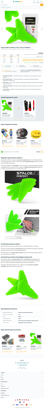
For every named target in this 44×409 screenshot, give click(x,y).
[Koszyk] (41, 1)
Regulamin (3, 393)
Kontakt (2, 379)
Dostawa (2, 386)
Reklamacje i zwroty (5, 388)
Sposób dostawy (8, 65)
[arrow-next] (42, 137)
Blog (2, 377)
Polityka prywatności (5, 395)
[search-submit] (41, 5)
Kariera (2, 397)
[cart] (7, 146)
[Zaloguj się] (38, 1)
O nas (2, 375)
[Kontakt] (34, 1)
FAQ (1, 384)
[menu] (2, 1)
